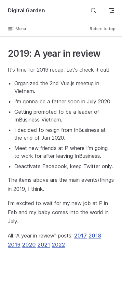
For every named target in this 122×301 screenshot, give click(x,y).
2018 (94, 235)
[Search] (93, 10)
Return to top (102, 28)
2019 (14, 244)
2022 (58, 244)
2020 (29, 244)
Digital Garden (26, 10)
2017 (80, 235)
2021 (43, 244)
